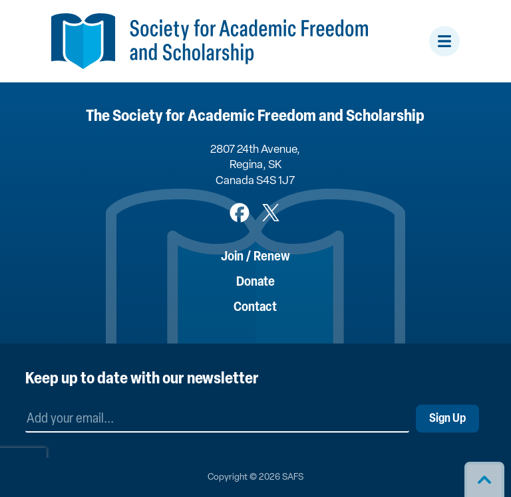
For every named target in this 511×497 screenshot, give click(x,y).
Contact (255, 307)
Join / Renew (255, 257)
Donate (255, 282)
